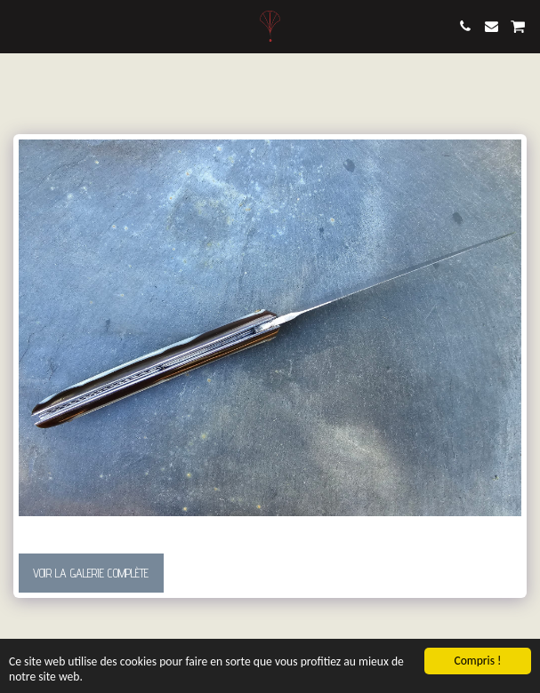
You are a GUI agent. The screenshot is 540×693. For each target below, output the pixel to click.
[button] (19, 26)
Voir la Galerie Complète (91, 573)
